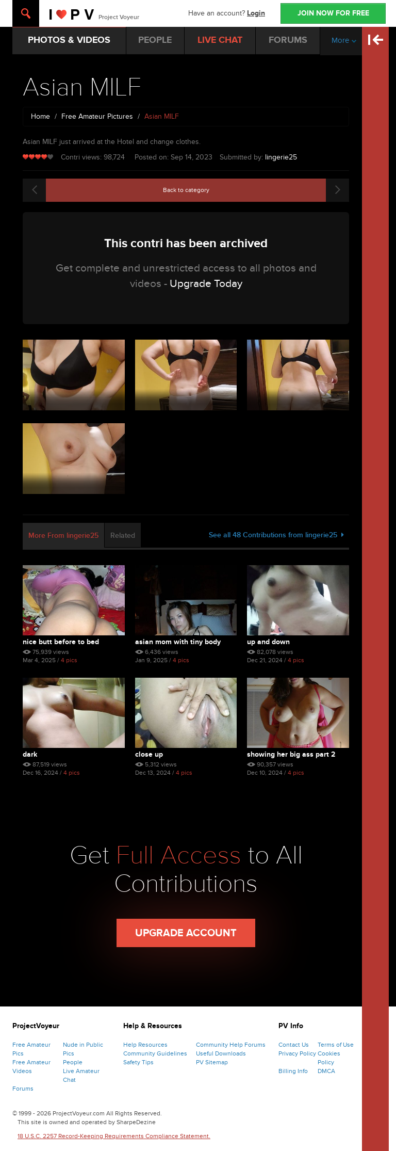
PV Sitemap (212, 1062)
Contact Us (293, 1044)
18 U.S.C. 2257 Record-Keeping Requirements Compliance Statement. (114, 1136)
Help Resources (145, 1044)
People (72, 1062)
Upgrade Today (206, 283)
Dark (30, 754)
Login (256, 13)
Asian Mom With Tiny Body (178, 642)
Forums (23, 1088)
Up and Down (268, 642)
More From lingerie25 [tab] (63, 535)
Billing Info (293, 1071)
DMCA (326, 1071)
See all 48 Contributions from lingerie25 (276, 535)
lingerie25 (281, 157)
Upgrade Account (186, 933)
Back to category (186, 190)
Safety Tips (138, 1062)
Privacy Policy (297, 1053)
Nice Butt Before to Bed (61, 642)
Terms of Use (336, 1044)
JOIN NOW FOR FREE (333, 13)
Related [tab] (122, 535)
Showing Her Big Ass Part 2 (291, 754)
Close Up (149, 754)
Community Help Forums (231, 1044)
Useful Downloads (221, 1053)
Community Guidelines (155, 1053)
